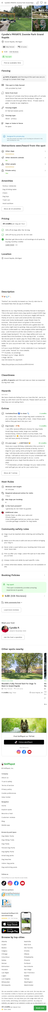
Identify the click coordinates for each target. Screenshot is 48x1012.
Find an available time (12, 63)
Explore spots (7, 809)
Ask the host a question (13, 637)
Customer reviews (8, 817)
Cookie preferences (9, 793)
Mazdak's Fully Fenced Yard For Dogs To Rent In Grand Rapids (19, 685)
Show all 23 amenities (12, 209)
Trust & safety (7, 781)
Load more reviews (11, 610)
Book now (40, 1008)
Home (4, 806)
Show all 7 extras (10, 473)
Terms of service (8, 785)
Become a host (7, 813)
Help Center (6, 797)
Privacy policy (7, 789)
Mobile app (6, 825)
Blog (3, 821)
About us (5, 778)
